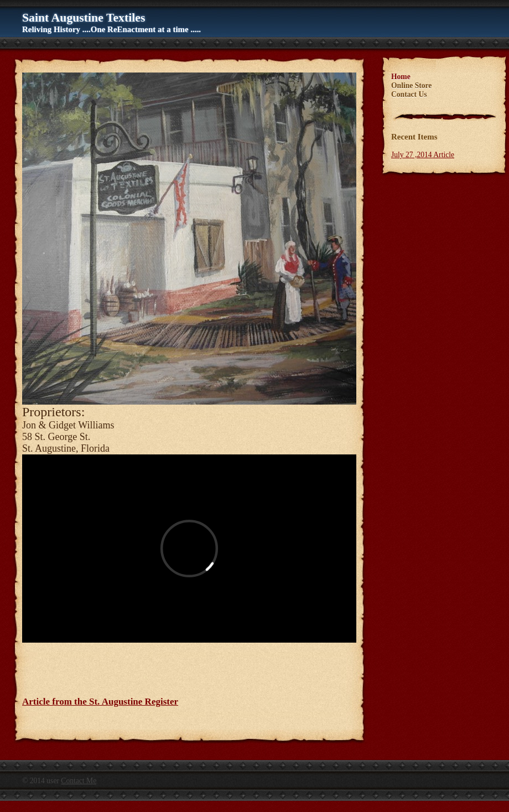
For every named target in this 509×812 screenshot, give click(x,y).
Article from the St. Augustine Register (100, 701)
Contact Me (78, 781)
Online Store (411, 85)
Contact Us (409, 94)
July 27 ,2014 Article (422, 155)
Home (401, 77)
